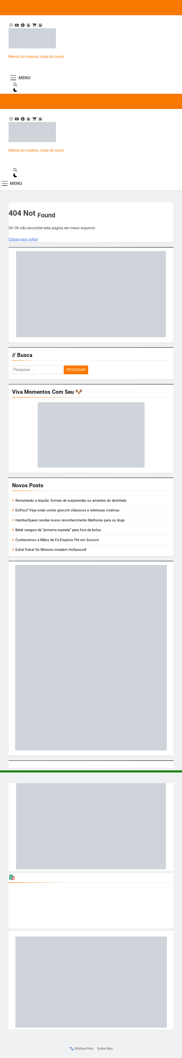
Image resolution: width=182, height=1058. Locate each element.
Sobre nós (105, 1049)
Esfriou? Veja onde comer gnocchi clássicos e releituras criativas (67, 510)
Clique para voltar (23, 239)
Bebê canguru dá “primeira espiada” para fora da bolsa (58, 530)
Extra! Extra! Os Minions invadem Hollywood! (50, 550)
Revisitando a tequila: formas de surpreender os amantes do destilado (71, 500)
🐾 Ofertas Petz (81, 1049)
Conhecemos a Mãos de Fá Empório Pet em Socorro (57, 540)
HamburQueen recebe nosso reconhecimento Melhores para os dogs (70, 520)
